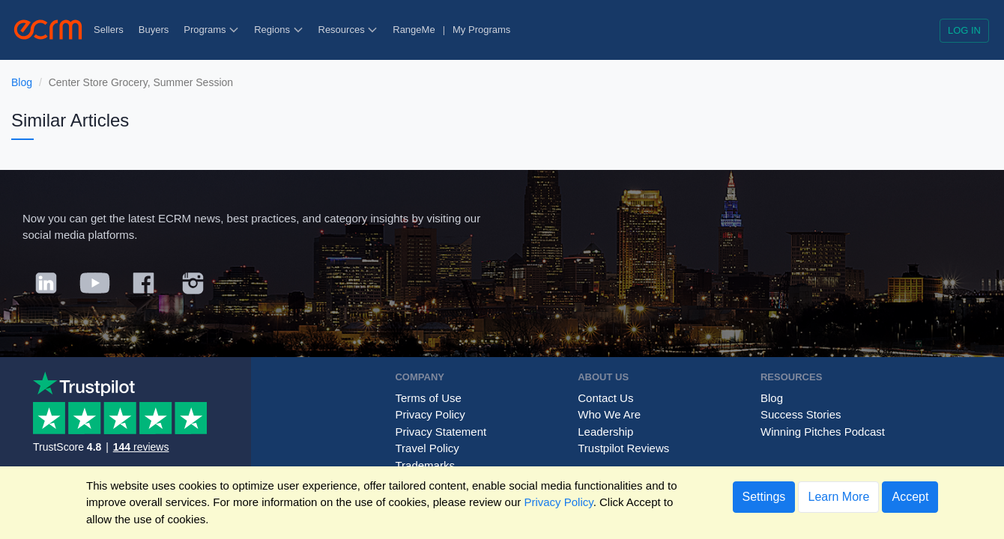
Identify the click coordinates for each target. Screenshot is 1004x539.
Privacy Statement (440, 431)
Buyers (154, 29)
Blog (21, 82)
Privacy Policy (430, 414)
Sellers (109, 29)
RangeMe (414, 29)
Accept (910, 496)
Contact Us (605, 398)
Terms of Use (428, 398)
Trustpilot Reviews (623, 448)
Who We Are (609, 414)
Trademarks (424, 465)
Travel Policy (427, 448)
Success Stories (800, 414)
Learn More (838, 496)
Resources (348, 29)
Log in (964, 30)
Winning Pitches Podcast (822, 431)
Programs (211, 29)
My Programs (481, 29)
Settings (764, 496)
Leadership (605, 431)
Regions (278, 29)
